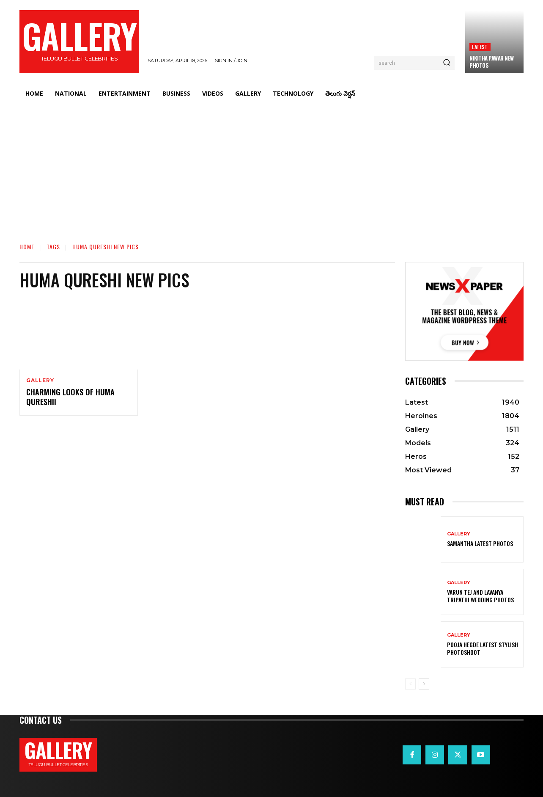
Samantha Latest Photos (480, 543)
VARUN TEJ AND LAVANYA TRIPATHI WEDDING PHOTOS (480, 595)
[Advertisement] (271, 167)
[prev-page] (410, 683)
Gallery (40, 380)
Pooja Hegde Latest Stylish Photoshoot (482, 648)
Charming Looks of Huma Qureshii (70, 396)
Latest (480, 46)
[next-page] (424, 683)
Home (26, 246)
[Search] (447, 63)
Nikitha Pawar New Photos (491, 61)
